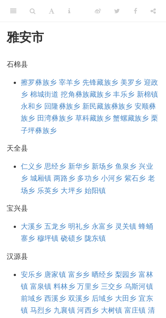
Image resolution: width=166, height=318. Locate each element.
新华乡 (79, 166)
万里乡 (88, 286)
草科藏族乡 (93, 118)
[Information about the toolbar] (69, 11)
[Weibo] (98, 11)
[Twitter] (117, 11)
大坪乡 (71, 190)
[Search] (32, 11)
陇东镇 (95, 238)
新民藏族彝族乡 (107, 106)
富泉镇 (41, 286)
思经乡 (55, 166)
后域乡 (102, 298)
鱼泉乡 (126, 166)
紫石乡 (135, 178)
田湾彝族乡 (55, 118)
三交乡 (112, 286)
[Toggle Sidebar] (13, 11)
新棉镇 (147, 94)
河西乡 (88, 310)
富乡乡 (79, 274)
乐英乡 (48, 190)
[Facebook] (135, 11)
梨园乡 (126, 274)
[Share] (153, 11)
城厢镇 (41, 178)
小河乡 (112, 178)
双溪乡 (79, 298)
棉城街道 (44, 94)
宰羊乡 (70, 82)
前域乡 (31, 298)
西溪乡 (55, 298)
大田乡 (126, 298)
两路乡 (64, 178)
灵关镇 (126, 226)
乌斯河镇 (138, 286)
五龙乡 (55, 226)
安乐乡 (31, 274)
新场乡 (102, 166)
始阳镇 (95, 190)
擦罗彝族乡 (39, 82)
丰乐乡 (124, 94)
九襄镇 (64, 310)
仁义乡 (31, 166)
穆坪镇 (48, 238)
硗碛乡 (71, 238)
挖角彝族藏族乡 (86, 94)
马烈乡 (41, 310)
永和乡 (31, 106)
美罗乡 (131, 82)
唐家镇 (55, 274)
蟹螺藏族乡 (131, 118)
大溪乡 (31, 226)
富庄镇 (135, 310)
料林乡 (64, 286)
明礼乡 (79, 226)
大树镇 (112, 310)
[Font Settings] (51, 11)
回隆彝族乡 (62, 106)
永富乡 (102, 226)
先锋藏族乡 (100, 82)
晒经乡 (102, 274)
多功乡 (88, 178)
